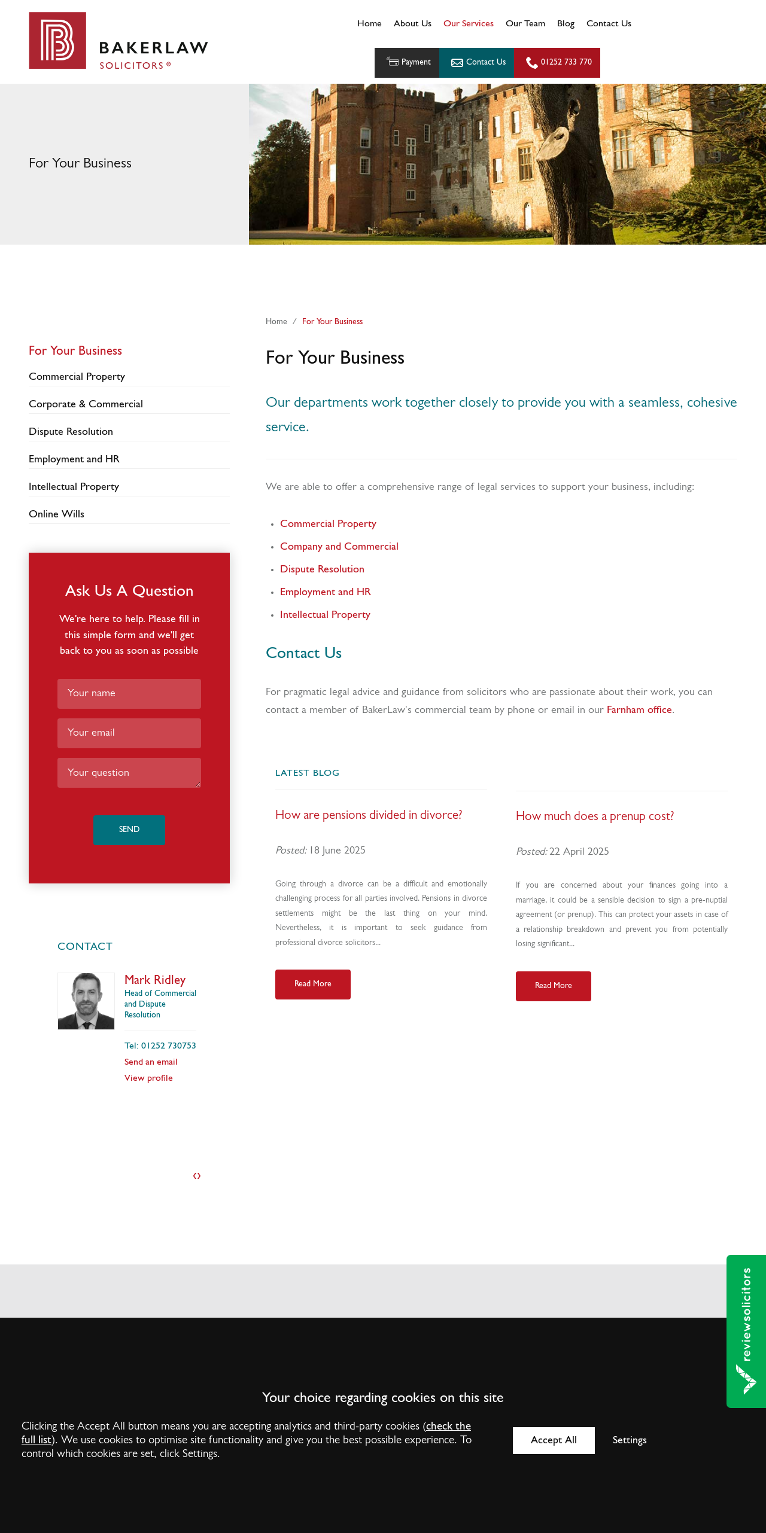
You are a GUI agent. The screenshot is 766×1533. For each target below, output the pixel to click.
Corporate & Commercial (86, 405)
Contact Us (608, 24)
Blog (565, 24)
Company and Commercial (339, 547)
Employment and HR (325, 592)
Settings (630, 1441)
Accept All (554, 1441)
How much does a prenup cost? (595, 816)
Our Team (525, 24)
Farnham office (639, 710)
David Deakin (159, 980)
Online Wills (56, 515)
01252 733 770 (566, 62)
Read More (313, 984)
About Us (412, 24)
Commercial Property (328, 524)
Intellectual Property (325, 615)
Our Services (468, 24)
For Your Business (332, 322)
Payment (407, 63)
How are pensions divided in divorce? (369, 815)
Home (369, 24)
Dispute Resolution (322, 570)
